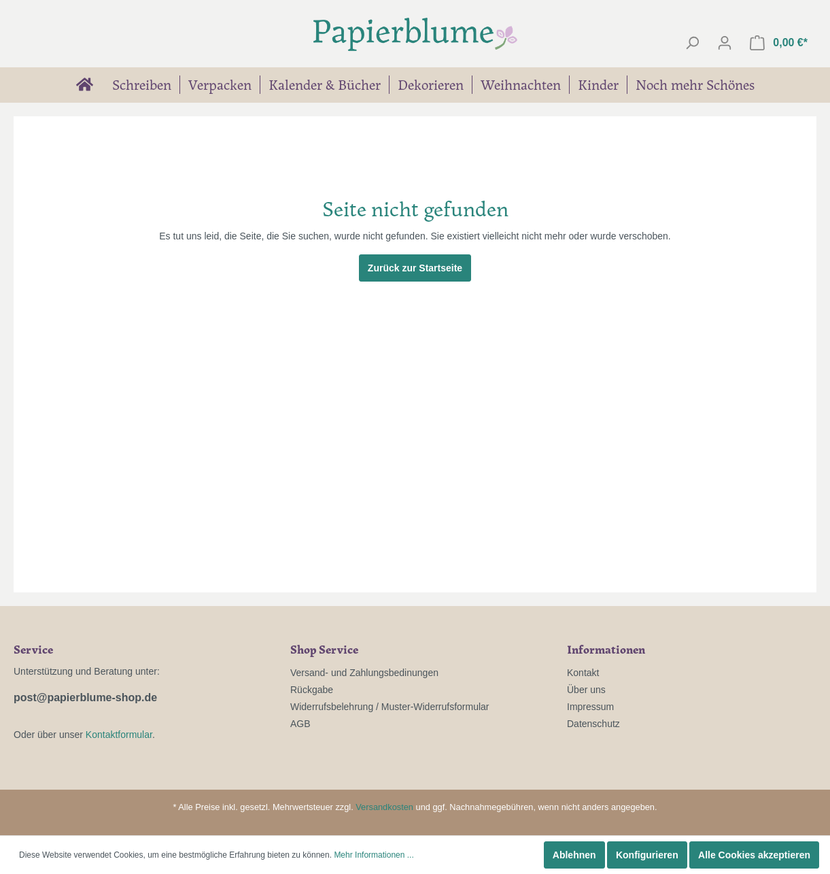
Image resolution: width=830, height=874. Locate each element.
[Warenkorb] (778, 42)
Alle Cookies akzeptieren (754, 855)
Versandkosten (384, 807)
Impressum (590, 706)
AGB (300, 723)
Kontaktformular (119, 734)
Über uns (586, 689)
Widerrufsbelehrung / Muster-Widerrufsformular (389, 706)
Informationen (606, 649)
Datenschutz (593, 723)
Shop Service (324, 649)
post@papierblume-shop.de (85, 697)
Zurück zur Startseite (415, 268)
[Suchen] (692, 42)
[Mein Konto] (724, 42)
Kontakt (583, 672)
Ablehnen (574, 855)
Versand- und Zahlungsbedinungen (364, 672)
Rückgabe (311, 689)
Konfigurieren (647, 855)
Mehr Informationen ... (373, 855)
